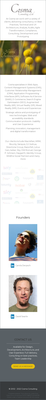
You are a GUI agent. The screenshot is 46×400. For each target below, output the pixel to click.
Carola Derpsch (21, 265)
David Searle (19, 316)
